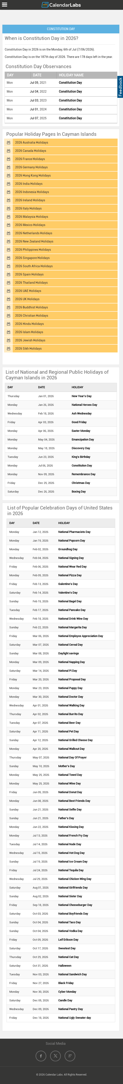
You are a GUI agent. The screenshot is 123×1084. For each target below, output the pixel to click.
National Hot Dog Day (71, 853)
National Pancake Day (72, 610)
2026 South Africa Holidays (34, 266)
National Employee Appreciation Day (80, 636)
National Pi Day (67, 670)
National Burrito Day (70, 714)
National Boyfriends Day (73, 913)
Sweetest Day (67, 948)
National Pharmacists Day (74, 532)
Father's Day (66, 818)
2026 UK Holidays (27, 299)
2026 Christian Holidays (31, 315)
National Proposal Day (72, 679)
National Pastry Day (70, 1009)
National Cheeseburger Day (75, 905)
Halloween (64, 965)
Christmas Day (81, 483)
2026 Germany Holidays (31, 167)
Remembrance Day (83, 474)
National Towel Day (70, 774)
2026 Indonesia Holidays (32, 192)
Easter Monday (81, 430)
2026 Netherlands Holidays (33, 233)
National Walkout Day (71, 748)
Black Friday (66, 983)
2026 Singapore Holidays (32, 258)
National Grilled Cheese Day (75, 740)
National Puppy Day (70, 688)
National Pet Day (68, 731)
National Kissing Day (71, 827)
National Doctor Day (70, 696)
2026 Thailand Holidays (31, 282)
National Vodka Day (70, 931)
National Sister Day (70, 896)
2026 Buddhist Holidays (31, 307)
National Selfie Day (70, 809)
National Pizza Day (70, 575)
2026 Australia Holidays (31, 142)
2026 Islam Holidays (29, 332)
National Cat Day (68, 957)
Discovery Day (81, 448)
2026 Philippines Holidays (33, 249)
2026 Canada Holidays (30, 150)
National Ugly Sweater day (74, 1017)
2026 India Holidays (28, 183)
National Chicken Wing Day (74, 879)
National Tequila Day (71, 870)
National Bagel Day (70, 601)
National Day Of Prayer (72, 757)
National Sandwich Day (72, 974)
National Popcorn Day (71, 540)
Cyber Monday (67, 991)
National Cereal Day (70, 644)
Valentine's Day (68, 592)
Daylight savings (68, 653)
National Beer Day (69, 722)
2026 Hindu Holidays (29, 324)
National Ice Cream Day (72, 861)
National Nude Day (69, 844)
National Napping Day (71, 662)
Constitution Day (70, 82)
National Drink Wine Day (73, 618)
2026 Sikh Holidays (28, 348)
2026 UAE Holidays (28, 291)
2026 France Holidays (30, 159)
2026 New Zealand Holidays (34, 241)
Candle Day (65, 1000)
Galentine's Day (68, 584)
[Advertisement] (61, 16)
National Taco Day (69, 922)
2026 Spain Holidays (29, 274)
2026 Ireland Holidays (30, 200)
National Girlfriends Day (73, 887)
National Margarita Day (72, 627)
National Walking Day (71, 705)
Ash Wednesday (82, 413)
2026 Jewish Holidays (30, 340)
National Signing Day (71, 558)
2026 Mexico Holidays (30, 225)
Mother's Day (66, 766)
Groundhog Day (68, 549)
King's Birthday (81, 456)
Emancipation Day (83, 439)
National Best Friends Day (74, 800)
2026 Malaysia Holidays (31, 216)
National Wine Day (69, 783)
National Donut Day (70, 792)
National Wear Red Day (72, 566)
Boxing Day (79, 491)
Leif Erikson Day (68, 939)
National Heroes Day (84, 404)
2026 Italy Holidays (28, 208)
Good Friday (79, 422)
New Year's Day (82, 396)
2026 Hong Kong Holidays (33, 175)
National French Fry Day (73, 835)
